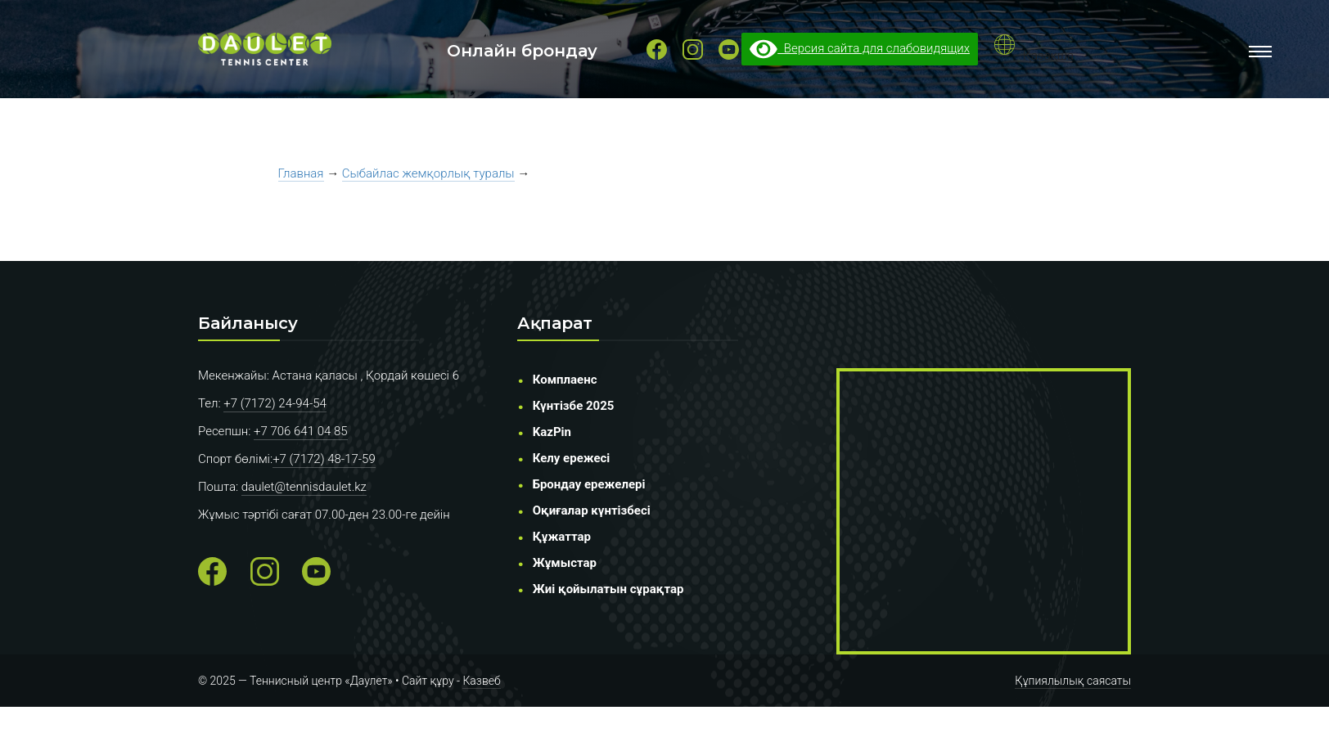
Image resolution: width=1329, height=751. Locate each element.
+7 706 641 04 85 (301, 431)
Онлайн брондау (522, 51)
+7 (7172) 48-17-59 (324, 459)
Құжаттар (562, 536)
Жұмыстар (565, 562)
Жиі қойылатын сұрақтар (608, 589)
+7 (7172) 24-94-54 (275, 403)
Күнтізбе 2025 (574, 405)
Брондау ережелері (589, 484)
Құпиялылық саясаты (1073, 680)
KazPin (552, 432)
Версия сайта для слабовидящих (860, 48)
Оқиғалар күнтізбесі (592, 510)
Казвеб (481, 680)
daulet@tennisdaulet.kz (304, 486)
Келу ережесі (571, 458)
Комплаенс (565, 379)
